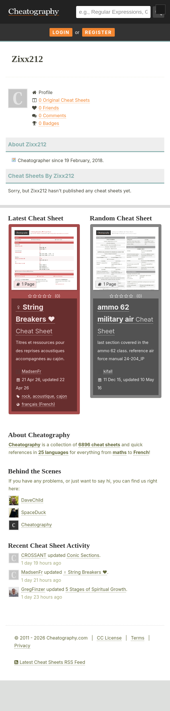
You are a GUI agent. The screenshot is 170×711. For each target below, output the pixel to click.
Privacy (22, 645)
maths (120, 452)
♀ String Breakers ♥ (85, 572)
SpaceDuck (33, 512)
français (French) (38, 404)
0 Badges (49, 123)
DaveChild (32, 500)
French (141, 452)
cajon (61, 396)
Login (61, 32)
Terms (137, 638)
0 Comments (52, 115)
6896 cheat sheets (99, 444)
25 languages (53, 452)
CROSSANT (33, 555)
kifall (107, 371)
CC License (109, 638)
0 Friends (49, 108)
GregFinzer (33, 589)
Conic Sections (83, 555)
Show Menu (160, 9)
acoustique (43, 396)
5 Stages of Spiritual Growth (96, 589)
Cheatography (24, 444)
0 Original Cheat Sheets (64, 100)
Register (98, 32)
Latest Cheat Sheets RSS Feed (49, 662)
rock (26, 396)
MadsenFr (31, 371)
